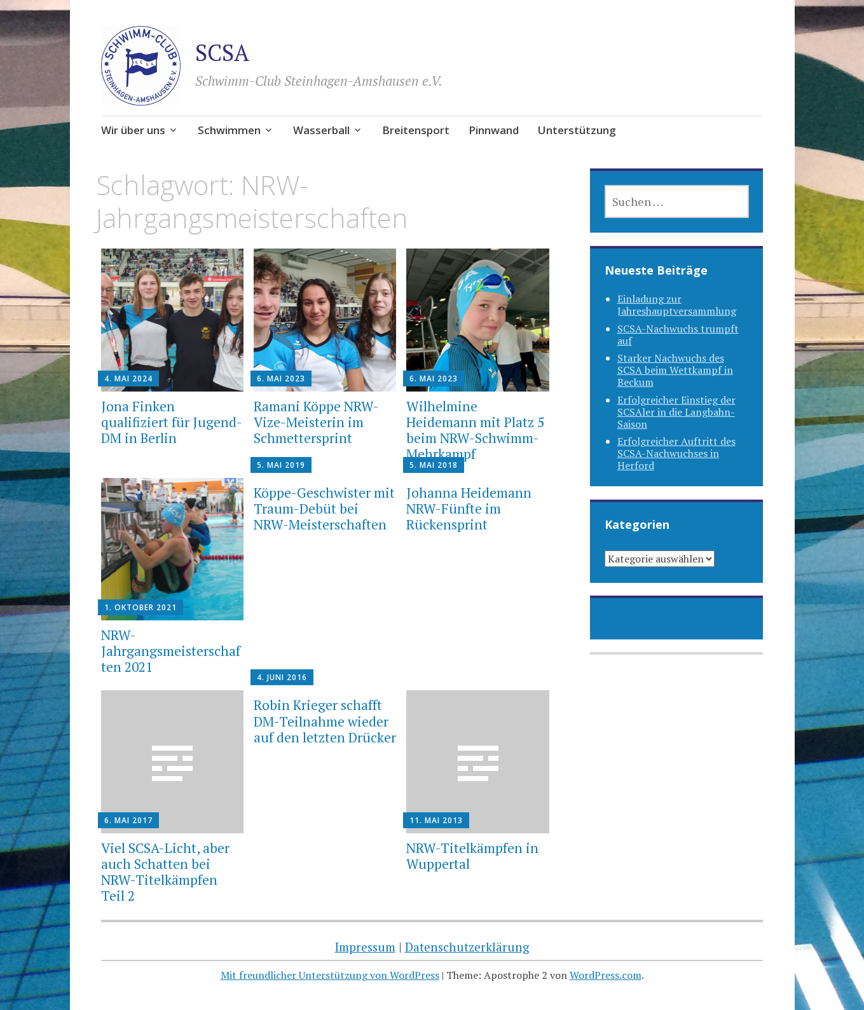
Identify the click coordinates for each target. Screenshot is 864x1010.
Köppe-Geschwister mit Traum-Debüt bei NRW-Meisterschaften (324, 508)
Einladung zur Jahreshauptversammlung (676, 305)
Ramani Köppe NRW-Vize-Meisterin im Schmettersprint (316, 422)
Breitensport (415, 130)
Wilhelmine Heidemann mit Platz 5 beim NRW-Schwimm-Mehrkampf (475, 430)
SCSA (222, 52)
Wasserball (321, 130)
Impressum (365, 947)
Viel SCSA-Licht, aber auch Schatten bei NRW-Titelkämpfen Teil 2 (165, 872)
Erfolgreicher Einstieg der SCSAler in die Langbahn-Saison (676, 412)
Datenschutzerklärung (467, 947)
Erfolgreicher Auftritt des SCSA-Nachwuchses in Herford (676, 453)
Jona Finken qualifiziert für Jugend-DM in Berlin (171, 422)
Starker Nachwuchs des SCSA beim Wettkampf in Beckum (675, 370)
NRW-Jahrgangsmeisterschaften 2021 (170, 651)
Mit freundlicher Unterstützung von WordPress (330, 975)
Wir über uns (133, 130)
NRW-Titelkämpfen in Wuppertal (472, 856)
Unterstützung (577, 130)
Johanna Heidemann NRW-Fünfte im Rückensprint (468, 508)
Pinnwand (494, 130)
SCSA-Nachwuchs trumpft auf (678, 335)
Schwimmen (229, 130)
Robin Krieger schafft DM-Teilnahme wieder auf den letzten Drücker (325, 721)
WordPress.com (605, 975)
